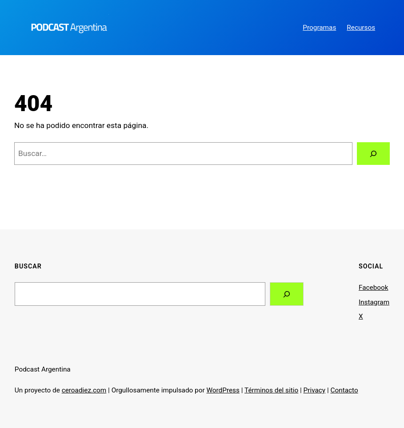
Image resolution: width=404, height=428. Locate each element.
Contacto (344, 390)
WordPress (222, 390)
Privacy (315, 390)
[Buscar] (373, 153)
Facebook (373, 288)
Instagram (374, 302)
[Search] (287, 294)
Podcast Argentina (43, 369)
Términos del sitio (271, 390)
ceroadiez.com (84, 390)
